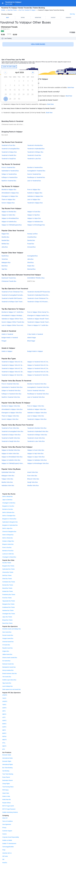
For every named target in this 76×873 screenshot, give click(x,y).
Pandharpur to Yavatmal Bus (36, 177)
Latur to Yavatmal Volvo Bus (36, 397)
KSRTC (4, 727)
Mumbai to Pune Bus (7, 550)
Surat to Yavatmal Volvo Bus (36, 390)
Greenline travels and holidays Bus (11, 629)
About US (4, 818)
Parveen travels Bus (7, 635)
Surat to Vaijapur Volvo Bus (10, 419)
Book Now (71, 87)
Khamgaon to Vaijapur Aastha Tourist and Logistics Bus (44, 315)
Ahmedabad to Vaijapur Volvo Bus (12, 409)
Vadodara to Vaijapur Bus (35, 196)
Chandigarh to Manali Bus (9, 557)
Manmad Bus (31, 269)
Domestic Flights (6, 761)
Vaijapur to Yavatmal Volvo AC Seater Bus (40, 368)
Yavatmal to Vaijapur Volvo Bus (36, 419)
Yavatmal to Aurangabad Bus (10, 148)
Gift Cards (5, 856)
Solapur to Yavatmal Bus (9, 174)
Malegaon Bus (6, 262)
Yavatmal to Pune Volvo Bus (10, 428)
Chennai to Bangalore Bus (9, 531)
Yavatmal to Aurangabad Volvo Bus (12, 431)
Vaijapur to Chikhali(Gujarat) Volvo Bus (13, 463)
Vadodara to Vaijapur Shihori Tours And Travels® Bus (18, 319)
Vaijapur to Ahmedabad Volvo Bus (12, 457)
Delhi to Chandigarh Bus (8, 515)
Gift (3, 859)
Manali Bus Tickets (7, 588)
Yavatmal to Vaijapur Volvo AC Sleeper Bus (15, 371)
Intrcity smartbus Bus (7, 670)
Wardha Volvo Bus (33, 485)
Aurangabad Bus (32, 256)
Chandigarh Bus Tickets (8, 613)
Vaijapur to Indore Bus (8, 215)
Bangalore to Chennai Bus (9, 519)
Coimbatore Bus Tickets (8, 582)
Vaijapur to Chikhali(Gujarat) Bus (12, 225)
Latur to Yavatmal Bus (34, 180)
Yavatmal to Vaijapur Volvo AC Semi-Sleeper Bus (17, 365)
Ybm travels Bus (6, 676)
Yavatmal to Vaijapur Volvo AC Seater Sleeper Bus (17, 362)
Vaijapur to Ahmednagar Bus (36, 225)
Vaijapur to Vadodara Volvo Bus (37, 460)
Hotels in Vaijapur (7, 351)
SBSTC (4, 714)
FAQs (3, 850)
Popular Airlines (6, 802)
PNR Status (5, 790)
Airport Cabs (5, 793)
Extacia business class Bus (9, 673)
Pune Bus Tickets (7, 597)
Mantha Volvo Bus (7, 482)
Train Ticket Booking (7, 774)
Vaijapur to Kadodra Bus (9, 221)
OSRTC (4, 708)
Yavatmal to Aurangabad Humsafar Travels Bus (16, 295)
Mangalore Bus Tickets (8, 604)
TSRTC (4, 704)
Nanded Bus (5, 240)
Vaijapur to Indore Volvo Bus (10, 453)
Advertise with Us (7, 853)
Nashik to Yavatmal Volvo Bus (11, 397)
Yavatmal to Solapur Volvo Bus (11, 435)
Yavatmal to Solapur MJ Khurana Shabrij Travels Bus (43, 301)
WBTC (4, 730)
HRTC (4, 711)
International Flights (7, 764)
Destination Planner (7, 780)
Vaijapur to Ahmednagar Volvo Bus (38, 463)
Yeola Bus (5, 259)
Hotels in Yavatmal (7, 334)
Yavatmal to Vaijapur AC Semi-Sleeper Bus (15, 375)
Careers (4, 834)
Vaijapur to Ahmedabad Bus (10, 218)
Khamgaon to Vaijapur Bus (10, 196)
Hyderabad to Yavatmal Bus (10, 171)
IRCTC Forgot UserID (8, 806)
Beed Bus (5, 266)
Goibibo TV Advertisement (9, 843)
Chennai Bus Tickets (7, 572)
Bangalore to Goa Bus (8, 506)
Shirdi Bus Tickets (7, 578)
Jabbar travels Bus (7, 654)
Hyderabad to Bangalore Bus (10, 522)
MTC (3, 749)
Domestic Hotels (6, 755)
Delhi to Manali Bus (7, 496)
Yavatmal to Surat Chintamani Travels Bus (40, 298)
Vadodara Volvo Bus (8, 485)
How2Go (4, 862)
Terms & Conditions (7, 821)
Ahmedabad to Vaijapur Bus (10, 193)
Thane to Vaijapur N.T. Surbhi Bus (37, 325)
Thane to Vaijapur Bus (8, 199)
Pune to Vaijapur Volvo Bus (35, 406)
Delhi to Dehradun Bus (8, 512)
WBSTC (4, 739)
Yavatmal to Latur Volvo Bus (36, 441)
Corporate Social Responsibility (10, 837)
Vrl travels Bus (6, 645)
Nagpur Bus (5, 234)
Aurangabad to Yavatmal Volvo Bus (38, 387)
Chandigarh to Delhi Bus (8, 503)
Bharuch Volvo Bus (33, 479)
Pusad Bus (30, 243)
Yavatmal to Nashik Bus (9, 155)
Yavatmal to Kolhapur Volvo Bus (37, 435)
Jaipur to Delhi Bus (7, 499)
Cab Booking (5, 771)
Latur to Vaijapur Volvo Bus (35, 416)
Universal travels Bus (8, 641)
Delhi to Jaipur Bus (7, 528)
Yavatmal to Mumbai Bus (35, 145)
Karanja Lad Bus (32, 234)
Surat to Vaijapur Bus (8, 203)
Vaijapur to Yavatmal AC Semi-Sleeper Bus (40, 375)
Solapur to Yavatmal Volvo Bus (11, 390)
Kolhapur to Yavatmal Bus (10, 177)
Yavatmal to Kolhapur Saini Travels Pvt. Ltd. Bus (16, 301)
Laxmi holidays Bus (7, 686)
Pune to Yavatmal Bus (8, 167)
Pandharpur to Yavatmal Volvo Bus (38, 394)
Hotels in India (6, 796)
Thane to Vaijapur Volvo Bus (10, 416)
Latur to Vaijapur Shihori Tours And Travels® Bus (16, 325)
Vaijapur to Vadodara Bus (35, 221)
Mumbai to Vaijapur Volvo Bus (11, 406)
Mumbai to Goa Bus (7, 509)
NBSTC (4, 746)
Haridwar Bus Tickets (8, 610)
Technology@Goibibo (8, 846)
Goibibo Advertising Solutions (10, 812)
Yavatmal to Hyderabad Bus (35, 148)
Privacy (4, 827)
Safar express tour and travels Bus (11, 689)
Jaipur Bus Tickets (7, 617)
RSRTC (4, 723)
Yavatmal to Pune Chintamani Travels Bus (14, 292)
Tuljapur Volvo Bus (7, 479)
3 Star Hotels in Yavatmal (35, 334)
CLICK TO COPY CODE (9, 66)
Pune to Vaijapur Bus (33, 189)
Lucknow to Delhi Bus (8, 554)
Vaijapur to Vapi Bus (33, 215)
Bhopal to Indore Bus (7, 544)
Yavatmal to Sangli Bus (9, 158)
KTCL (3, 743)
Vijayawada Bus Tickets (8, 601)
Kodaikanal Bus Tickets (8, 607)
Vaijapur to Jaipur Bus (34, 218)
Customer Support (7, 830)
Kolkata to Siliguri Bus (8, 541)
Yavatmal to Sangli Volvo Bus (11, 441)
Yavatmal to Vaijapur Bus (35, 203)
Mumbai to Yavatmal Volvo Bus (36, 384)
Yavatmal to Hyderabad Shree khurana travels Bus (42, 295)
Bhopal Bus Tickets (7, 620)
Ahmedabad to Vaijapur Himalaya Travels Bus (16, 315)
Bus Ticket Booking (7, 767)
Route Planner (6, 777)
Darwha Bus (31, 240)
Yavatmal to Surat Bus (34, 155)
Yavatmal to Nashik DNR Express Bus (13, 298)
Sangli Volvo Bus (32, 482)
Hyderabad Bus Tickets (8, 569)
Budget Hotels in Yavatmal (10, 337)
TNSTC (4, 698)
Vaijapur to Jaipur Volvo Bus (36, 457)
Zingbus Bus (5, 651)
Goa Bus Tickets (6, 562)
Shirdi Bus (30, 262)
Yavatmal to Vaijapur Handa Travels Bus (39, 322)
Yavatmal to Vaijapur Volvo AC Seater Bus (14, 368)
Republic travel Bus (7, 648)
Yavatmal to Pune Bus (8, 145)
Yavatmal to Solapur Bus (9, 152)
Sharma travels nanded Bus (9, 657)
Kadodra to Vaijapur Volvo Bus (36, 409)
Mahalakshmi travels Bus (9, 667)
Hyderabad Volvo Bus (8, 472)
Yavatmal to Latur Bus (34, 158)
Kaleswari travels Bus (8, 664)
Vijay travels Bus (6, 683)
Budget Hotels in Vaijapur (35, 351)
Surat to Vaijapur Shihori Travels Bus (13, 322)
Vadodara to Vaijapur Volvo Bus (37, 412)
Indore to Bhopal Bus (7, 534)
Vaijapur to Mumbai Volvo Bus (11, 450)
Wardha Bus (5, 237)
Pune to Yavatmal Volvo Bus (10, 384)
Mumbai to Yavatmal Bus (35, 167)
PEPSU (4, 736)
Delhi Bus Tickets (6, 575)
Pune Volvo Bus (32, 475)
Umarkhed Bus (32, 237)
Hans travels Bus (6, 632)
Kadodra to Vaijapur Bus (34, 193)
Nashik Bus (5, 256)
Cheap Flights (6, 783)
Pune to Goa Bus (6, 547)
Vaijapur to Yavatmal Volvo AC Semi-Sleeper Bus (42, 365)
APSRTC (4, 695)
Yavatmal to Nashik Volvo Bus (11, 438)
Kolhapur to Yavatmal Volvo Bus (11, 394)
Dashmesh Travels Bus (9, 278)
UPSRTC (4, 701)
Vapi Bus (4, 269)
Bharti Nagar (31, 341)
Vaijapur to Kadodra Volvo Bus (11, 460)
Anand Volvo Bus (32, 472)
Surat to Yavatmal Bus (34, 174)
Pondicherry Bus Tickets (8, 594)
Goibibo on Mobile (7, 840)
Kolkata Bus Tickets (7, 591)
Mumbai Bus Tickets (7, 585)
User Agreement (6, 824)
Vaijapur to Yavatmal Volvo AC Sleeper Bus (40, 371)
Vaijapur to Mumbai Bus (9, 211)
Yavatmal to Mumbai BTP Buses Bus (38, 292)
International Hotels (7, 758)
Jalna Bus (5, 247)
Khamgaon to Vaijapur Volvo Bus (12, 412)
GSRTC (4, 720)
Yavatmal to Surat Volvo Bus (36, 438)
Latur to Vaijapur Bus (33, 199)
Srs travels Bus (6, 660)
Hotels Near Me (6, 799)
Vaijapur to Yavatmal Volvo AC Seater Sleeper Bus (42, 362)
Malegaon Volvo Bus (8, 475)
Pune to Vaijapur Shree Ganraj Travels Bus (40, 312)
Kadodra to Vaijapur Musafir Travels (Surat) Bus (42, 319)
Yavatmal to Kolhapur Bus (35, 152)
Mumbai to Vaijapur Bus (9, 189)
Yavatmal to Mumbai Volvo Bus (36, 428)
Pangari (4, 341)
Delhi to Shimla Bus (7, 538)
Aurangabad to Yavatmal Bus (36, 171)
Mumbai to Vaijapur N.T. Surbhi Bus (12, 312)
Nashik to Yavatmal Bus (9, 180)
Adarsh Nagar (31, 337)
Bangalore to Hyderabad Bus (10, 525)
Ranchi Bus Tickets (7, 623)
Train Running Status (7, 786)
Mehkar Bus (5, 243)
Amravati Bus (31, 247)
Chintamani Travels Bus (9, 281)
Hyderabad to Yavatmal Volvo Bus (12, 387)
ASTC (4, 717)
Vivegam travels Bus (7, 638)
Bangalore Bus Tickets (8, 566)
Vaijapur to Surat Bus (33, 211)
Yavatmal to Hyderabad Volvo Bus (37, 431)
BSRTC (4, 733)
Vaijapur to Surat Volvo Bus (35, 450)
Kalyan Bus (30, 266)
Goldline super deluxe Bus (9, 680)
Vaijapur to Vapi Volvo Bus (35, 453)
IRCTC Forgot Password (8, 809)
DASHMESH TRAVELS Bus (36, 278)
